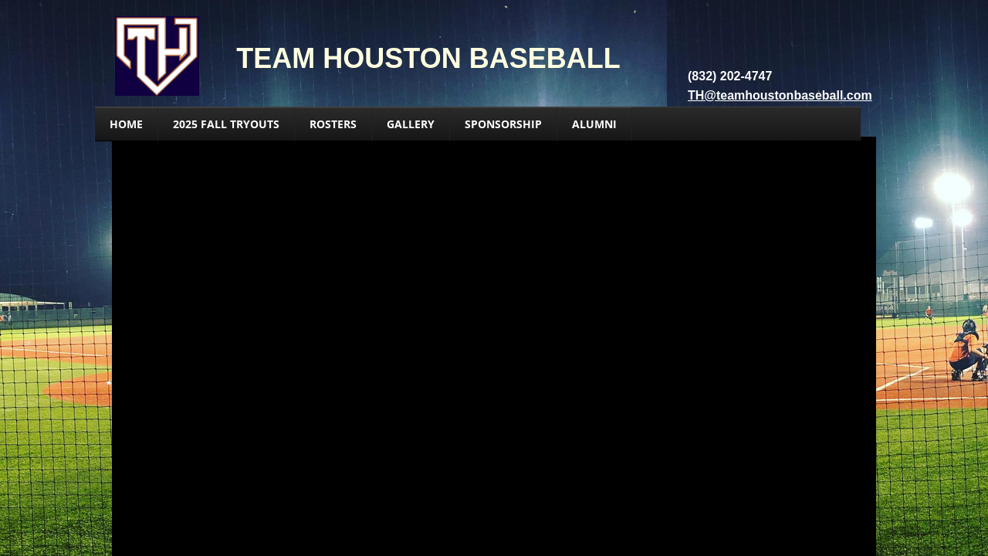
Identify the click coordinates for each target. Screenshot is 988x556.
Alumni (594, 124)
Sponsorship (503, 124)
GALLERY (411, 124)
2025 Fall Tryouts (226, 124)
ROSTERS (333, 124)
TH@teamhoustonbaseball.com (780, 95)
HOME (126, 124)
